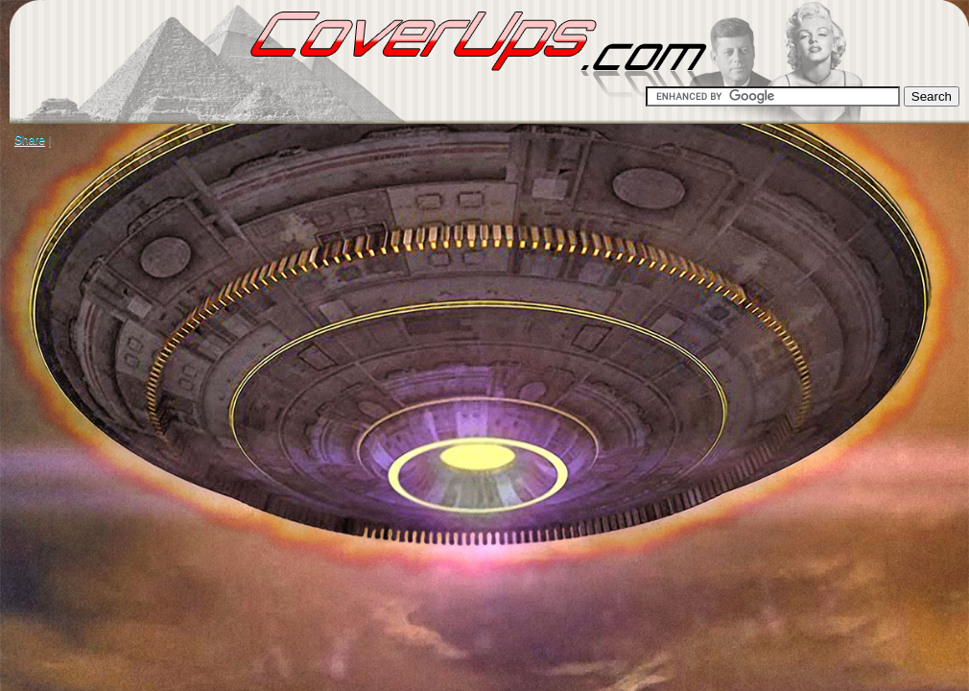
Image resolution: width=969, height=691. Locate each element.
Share (29, 140)
